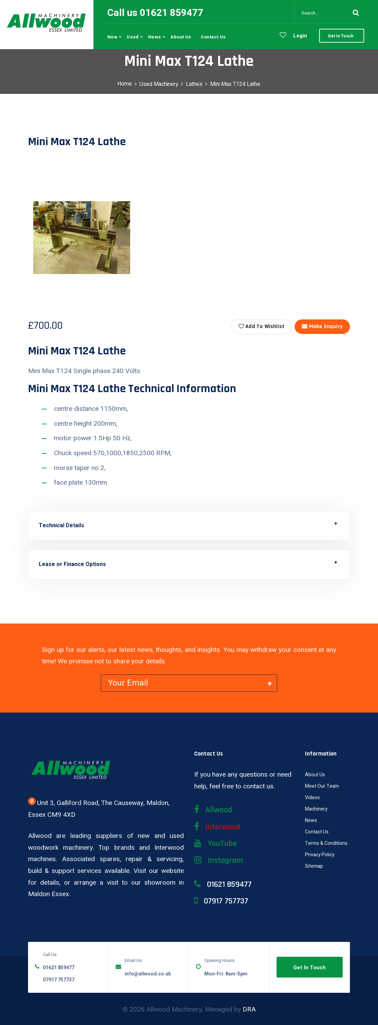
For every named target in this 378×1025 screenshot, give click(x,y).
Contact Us (316, 832)
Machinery (316, 809)
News (154, 37)
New (112, 37)
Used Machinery (159, 84)
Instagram (218, 860)
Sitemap (314, 866)
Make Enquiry (322, 326)
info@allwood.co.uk (148, 974)
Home (124, 84)
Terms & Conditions (326, 843)
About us (180, 37)
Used (133, 37)
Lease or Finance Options (72, 564)
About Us (315, 774)
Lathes (194, 84)
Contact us (213, 37)
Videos (312, 797)
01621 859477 (58, 967)
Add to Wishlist (261, 326)
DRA (249, 1009)
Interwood (217, 827)
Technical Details (61, 525)
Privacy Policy (319, 854)
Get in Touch (309, 967)
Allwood (213, 810)
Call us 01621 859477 (155, 13)
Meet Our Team (322, 786)
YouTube (215, 843)
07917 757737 (58, 979)
